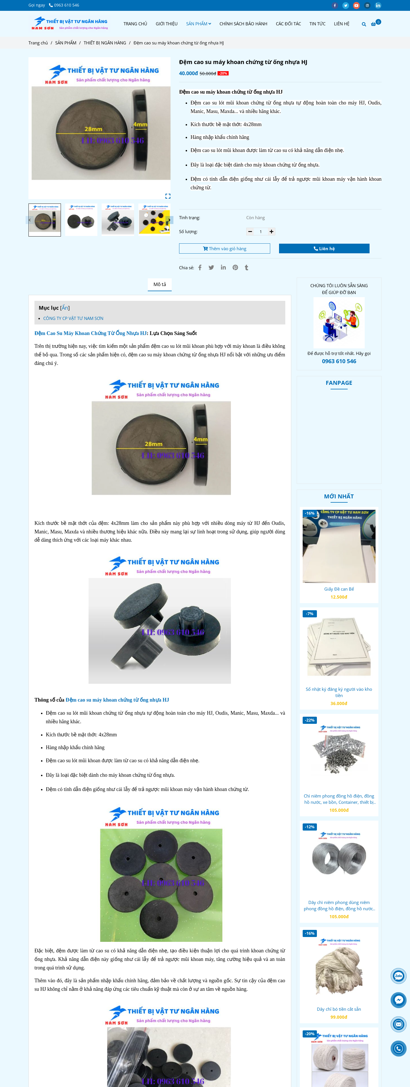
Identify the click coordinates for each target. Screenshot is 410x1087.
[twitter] (347, 5)
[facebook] (336, 5)
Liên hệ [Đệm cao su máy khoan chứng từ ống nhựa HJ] (324, 248)
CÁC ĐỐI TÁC (288, 23)
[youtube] (358, 5)
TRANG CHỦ (135, 23)
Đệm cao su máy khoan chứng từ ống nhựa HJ (117, 700)
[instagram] (369, 5)
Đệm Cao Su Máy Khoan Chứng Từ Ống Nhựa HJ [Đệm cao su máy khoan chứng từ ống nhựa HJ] (90, 333)
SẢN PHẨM (198, 23)
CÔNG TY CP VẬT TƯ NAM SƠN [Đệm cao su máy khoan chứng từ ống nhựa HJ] (73, 318)
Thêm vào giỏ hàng (224, 248)
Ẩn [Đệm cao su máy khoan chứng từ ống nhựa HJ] (65, 307)
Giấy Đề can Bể (339, 589)
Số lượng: (189, 231)
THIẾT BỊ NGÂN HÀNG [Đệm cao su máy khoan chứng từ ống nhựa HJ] (105, 43)
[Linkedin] (223, 267)
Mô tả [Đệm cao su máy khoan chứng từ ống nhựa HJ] (159, 284)
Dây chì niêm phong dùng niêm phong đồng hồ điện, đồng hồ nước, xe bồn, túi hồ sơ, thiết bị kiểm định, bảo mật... (339, 905)
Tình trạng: (190, 217)
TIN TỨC (317, 23)
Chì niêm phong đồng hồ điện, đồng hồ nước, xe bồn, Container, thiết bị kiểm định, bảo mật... (339, 799)
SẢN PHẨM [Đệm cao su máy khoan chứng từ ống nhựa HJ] (65, 43)
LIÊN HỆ (341, 23)
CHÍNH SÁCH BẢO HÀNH (243, 23)
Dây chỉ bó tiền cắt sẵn (339, 1009)
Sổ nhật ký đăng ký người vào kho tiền (339, 692)
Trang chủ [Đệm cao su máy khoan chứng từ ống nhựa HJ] (38, 43)
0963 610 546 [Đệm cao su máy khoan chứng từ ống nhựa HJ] (64, 5)
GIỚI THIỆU (167, 23)
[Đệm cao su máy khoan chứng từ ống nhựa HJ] (69, 23)
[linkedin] (379, 5)
